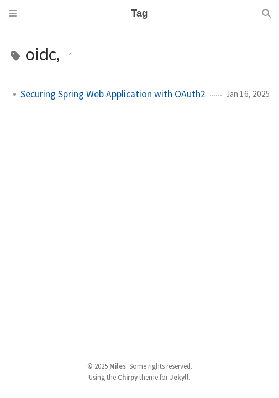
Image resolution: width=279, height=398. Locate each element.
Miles (117, 366)
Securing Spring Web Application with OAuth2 (113, 94)
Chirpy (128, 377)
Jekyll (179, 377)
